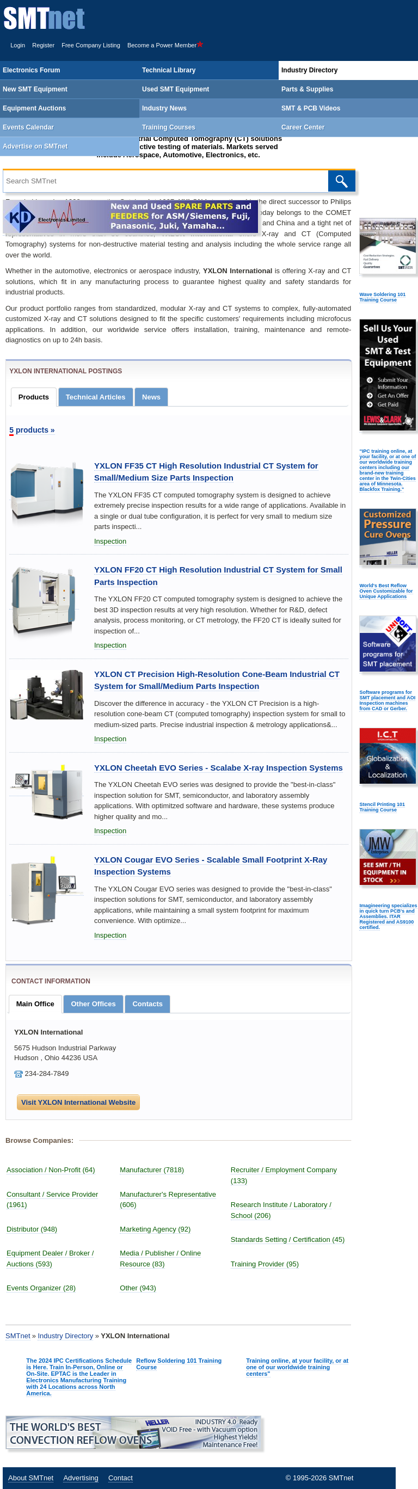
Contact (120, 1478)
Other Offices (93, 1004)
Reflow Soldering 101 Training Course (179, 1363)
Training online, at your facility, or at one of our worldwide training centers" (297, 1367)
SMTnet (17, 1336)
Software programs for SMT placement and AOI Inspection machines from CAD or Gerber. (387, 700)
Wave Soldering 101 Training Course (382, 297)
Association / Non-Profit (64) (51, 1170)
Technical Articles (96, 397)
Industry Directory (65, 1336)
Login (17, 45)
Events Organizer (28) (41, 1288)
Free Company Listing (91, 45)
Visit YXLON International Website (78, 1102)
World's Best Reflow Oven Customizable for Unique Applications (386, 591)
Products (34, 397)
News (151, 397)
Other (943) (138, 1288)
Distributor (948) (32, 1229)
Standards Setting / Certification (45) (288, 1239)
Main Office (35, 1004)
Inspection (110, 541)
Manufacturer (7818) (152, 1170)
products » (31, 430)
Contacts (147, 1004)
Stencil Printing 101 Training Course (382, 807)
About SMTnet (30, 1478)
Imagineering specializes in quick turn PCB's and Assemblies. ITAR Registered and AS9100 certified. (388, 916)
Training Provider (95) (265, 1264)
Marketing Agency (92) (155, 1229)
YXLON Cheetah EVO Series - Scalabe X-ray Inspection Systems (218, 767)
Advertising (80, 1478)
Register (43, 45)
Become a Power (165, 45)
